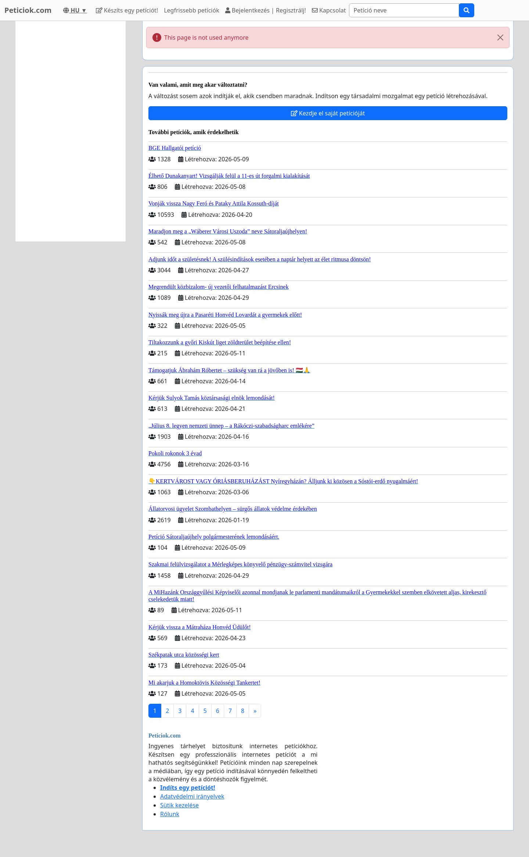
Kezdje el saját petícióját (328, 113)
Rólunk (169, 814)
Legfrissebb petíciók (191, 10)
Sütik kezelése (179, 805)
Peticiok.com (27, 10)
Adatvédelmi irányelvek (192, 796)
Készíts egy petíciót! (127, 10)
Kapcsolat (329, 10)
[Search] (404, 10)
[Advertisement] (70, 131)
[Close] (500, 37)
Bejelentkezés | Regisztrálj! (265, 10)
